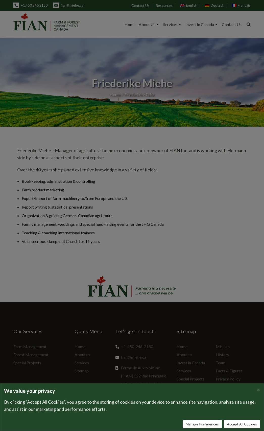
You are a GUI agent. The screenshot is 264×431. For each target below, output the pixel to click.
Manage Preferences (202, 424)
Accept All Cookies (242, 424)
